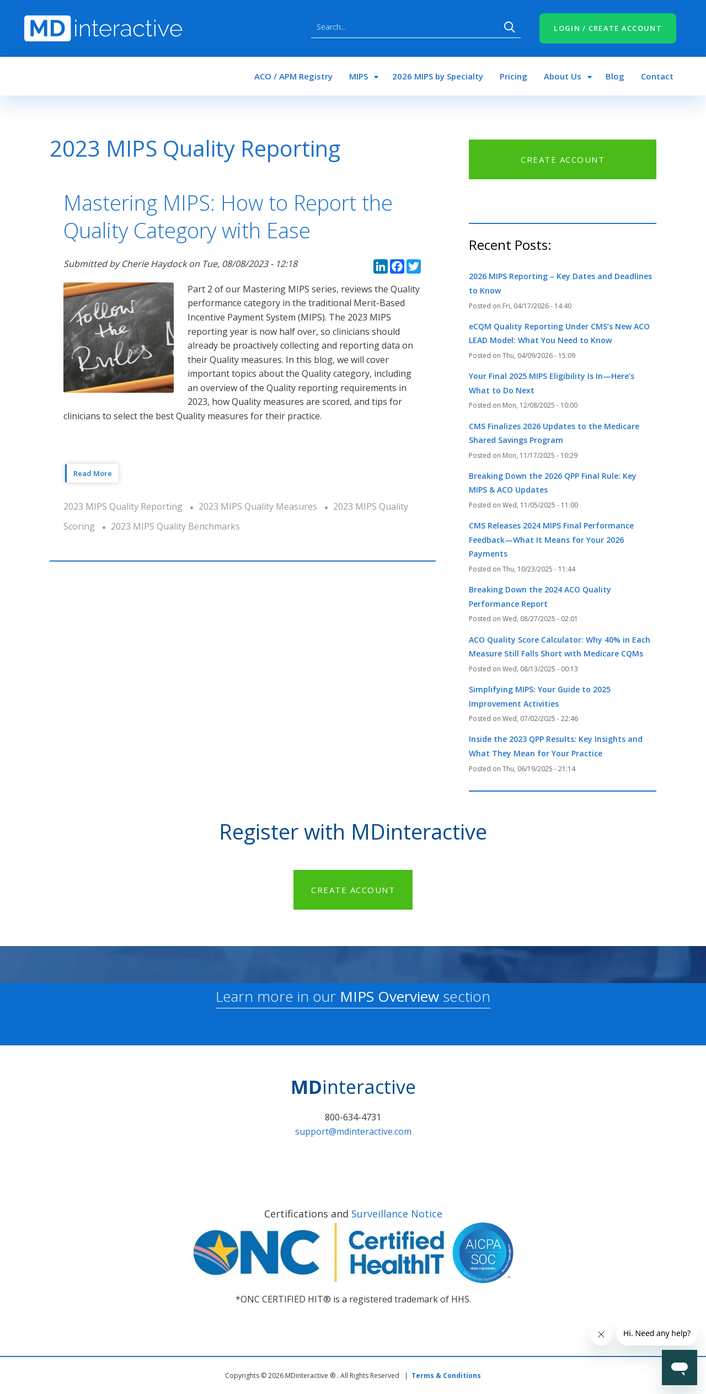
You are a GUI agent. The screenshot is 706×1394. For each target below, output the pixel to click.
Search (510, 27)
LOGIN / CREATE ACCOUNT (608, 28)
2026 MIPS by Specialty (437, 76)
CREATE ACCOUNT (563, 159)
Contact (657, 76)
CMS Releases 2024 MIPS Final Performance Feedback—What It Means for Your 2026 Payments (551, 539)
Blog (615, 76)
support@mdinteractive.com (353, 1131)
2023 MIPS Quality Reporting (123, 506)
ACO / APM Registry (293, 76)
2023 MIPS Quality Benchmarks (175, 526)
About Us (562, 76)
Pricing (513, 76)
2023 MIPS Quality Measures (258, 506)
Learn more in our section (353, 996)
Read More (92, 473)
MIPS (358, 76)
